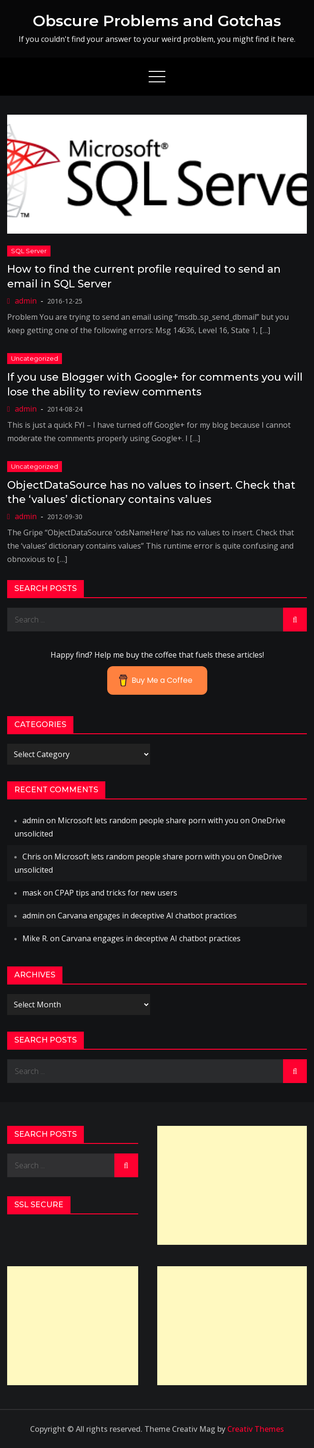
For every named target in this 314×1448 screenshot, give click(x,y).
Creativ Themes (255, 1429)
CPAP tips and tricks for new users (116, 892)
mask (31, 892)
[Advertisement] (232, 1185)
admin (26, 301)
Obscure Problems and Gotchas (157, 20)
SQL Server (29, 251)
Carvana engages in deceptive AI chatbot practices (147, 915)
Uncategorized (34, 358)
